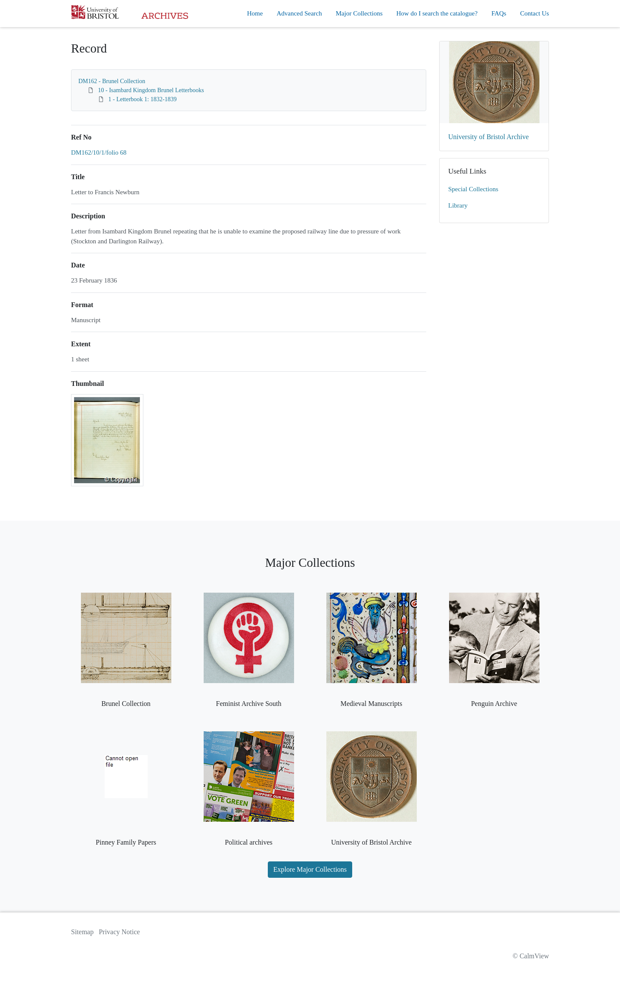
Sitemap (82, 931)
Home (255, 13)
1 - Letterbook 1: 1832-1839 (142, 99)
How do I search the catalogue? (437, 13)
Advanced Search (299, 13)
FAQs (498, 13)
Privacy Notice (119, 931)
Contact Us (534, 13)
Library (458, 205)
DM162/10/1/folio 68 (99, 152)
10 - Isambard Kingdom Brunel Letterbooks (151, 90)
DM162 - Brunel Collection (111, 81)
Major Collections (359, 13)
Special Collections (473, 189)
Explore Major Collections (310, 869)
